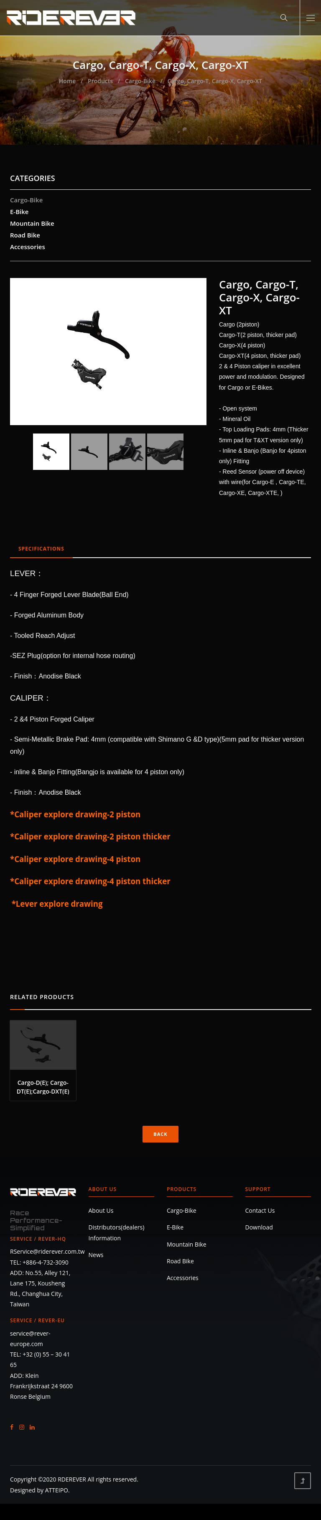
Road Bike (25, 235)
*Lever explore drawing (57, 903)
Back (160, 1134)
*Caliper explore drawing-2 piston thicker (90, 836)
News (96, 1255)
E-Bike (19, 211)
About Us (103, 1189)
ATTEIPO (56, 1490)
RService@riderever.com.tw (47, 1251)
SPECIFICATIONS (41, 548)
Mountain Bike (32, 223)
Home (67, 81)
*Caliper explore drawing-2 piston (75, 814)
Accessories (27, 246)
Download (259, 1227)
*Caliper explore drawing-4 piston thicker (90, 881)
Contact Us (260, 1210)
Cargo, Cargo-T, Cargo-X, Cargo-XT (215, 81)
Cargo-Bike (140, 81)
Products (100, 81)
